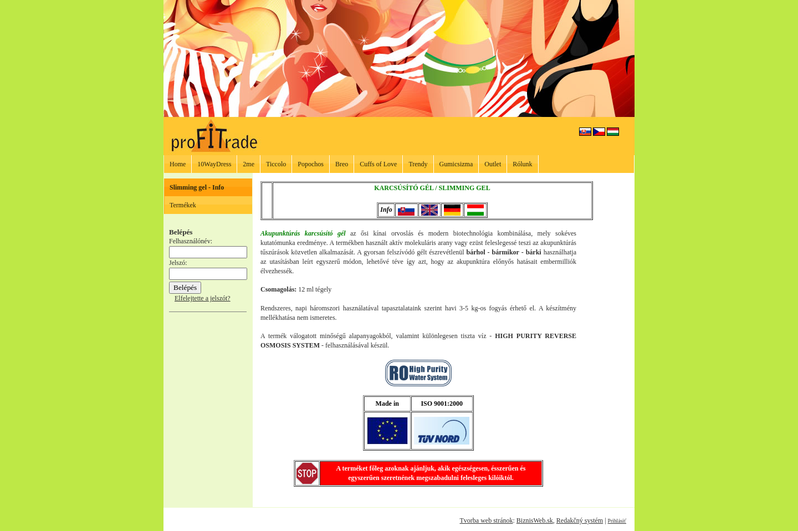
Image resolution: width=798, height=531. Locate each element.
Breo (341, 164)
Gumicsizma (456, 164)
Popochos (311, 164)
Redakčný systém (579, 520)
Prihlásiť (617, 521)
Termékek (183, 205)
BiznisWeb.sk (534, 520)
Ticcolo (276, 164)
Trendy (417, 164)
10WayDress (214, 164)
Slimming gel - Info (197, 187)
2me (248, 164)
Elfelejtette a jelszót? (203, 298)
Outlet (492, 164)
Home (178, 164)
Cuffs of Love (378, 164)
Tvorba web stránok (486, 520)
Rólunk (522, 164)
